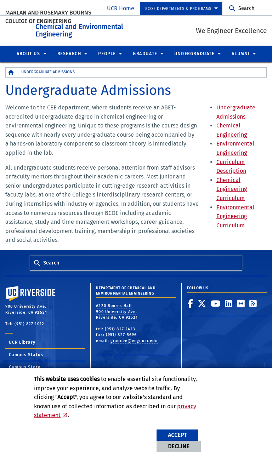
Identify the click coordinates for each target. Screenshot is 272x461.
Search (246, 8)
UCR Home (120, 8)
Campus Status (26, 353)
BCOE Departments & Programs (178, 8)
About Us (28, 52)
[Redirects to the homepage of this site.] (11, 71)
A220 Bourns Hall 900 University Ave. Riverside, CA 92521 (117, 310)
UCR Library (22, 340)
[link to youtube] (215, 302)
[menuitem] (181, 9)
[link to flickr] (241, 302)
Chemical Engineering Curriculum (231, 187)
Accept (177, 435)
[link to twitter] (202, 302)
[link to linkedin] (228, 302)
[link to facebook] (190, 302)
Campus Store (25, 365)
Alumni (241, 52)
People (107, 52)
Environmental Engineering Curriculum (235, 214)
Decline (178, 446)
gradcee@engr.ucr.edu (134, 339)
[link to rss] (253, 302)
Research (69, 52)
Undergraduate (194, 52)
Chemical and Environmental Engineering (118, 28)
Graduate (145, 52)
